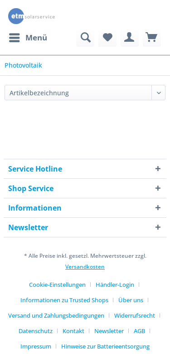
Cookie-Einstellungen (57, 284)
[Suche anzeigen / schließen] (85, 38)
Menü (28, 36)
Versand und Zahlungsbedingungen (56, 315)
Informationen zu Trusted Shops (64, 300)
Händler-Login (115, 284)
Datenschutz (36, 331)
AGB (139, 331)
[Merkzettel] (107, 38)
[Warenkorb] (152, 38)
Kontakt (73, 331)
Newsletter (109, 331)
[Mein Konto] (130, 38)
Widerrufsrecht (134, 315)
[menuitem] (28, 38)
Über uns (130, 300)
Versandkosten (85, 266)
